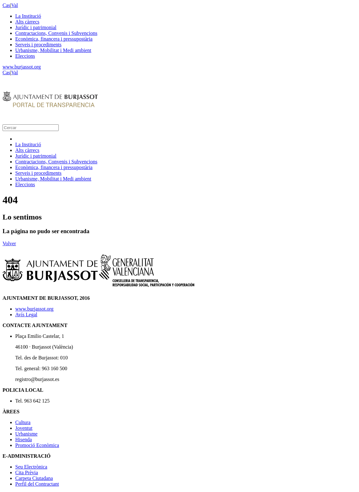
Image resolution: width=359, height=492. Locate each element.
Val (14, 5)
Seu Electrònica (31, 466)
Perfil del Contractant (37, 484)
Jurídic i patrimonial (36, 27)
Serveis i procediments (38, 44)
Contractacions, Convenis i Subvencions (56, 33)
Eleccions (25, 56)
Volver (9, 243)
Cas (6, 5)
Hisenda (23, 439)
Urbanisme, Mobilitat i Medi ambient (53, 50)
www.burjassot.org (22, 66)
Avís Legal (26, 314)
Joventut (23, 428)
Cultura (22, 422)
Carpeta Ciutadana (34, 478)
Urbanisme (26, 433)
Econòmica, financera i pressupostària (53, 39)
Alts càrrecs (27, 21)
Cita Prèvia (26, 472)
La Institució (28, 16)
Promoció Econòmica (37, 445)
